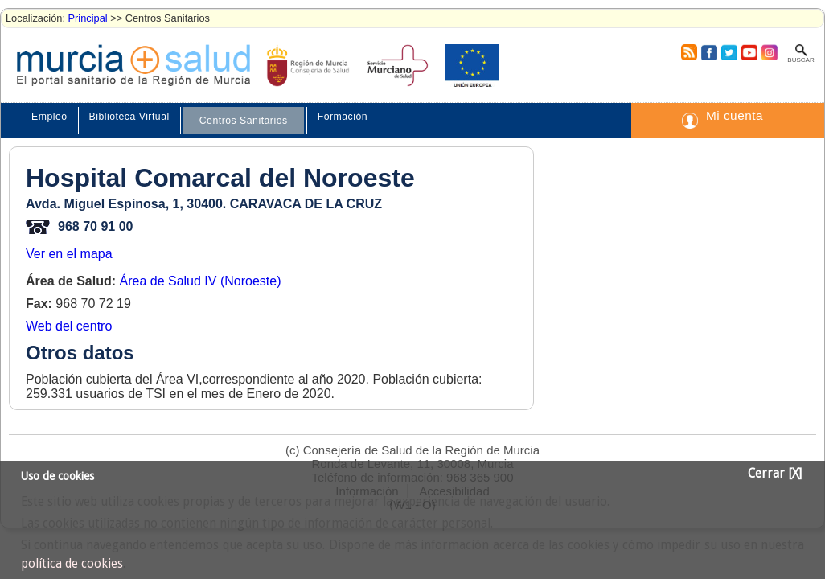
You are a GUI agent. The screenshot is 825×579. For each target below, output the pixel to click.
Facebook (707, 52)
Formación (342, 116)
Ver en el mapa (69, 254)
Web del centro (69, 326)
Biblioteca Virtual (129, 116)
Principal (88, 18)
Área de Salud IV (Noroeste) (200, 281)
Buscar (800, 60)
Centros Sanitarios (243, 120)
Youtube (748, 52)
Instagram (768, 52)
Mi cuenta (734, 115)
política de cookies (72, 563)
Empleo (49, 116)
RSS (688, 52)
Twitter (729, 52)
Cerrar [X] (775, 473)
